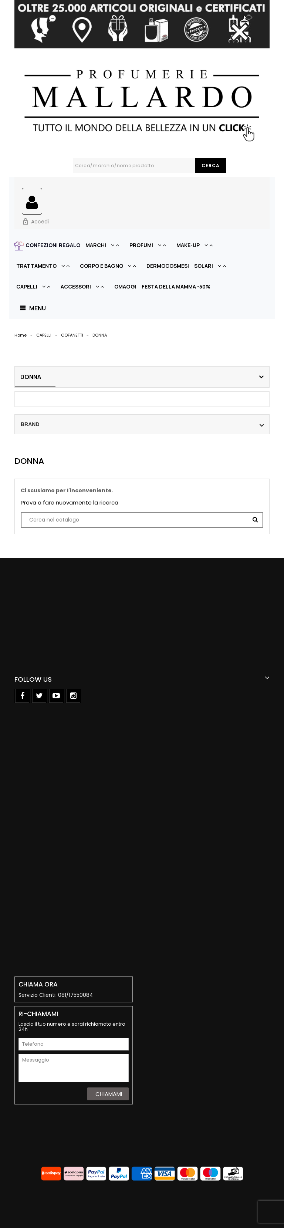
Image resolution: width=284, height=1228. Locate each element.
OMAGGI (125, 286)
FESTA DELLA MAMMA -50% (176, 286)
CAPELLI (35, 286)
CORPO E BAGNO (110, 266)
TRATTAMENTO (45, 266)
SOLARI (212, 266)
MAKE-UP (197, 245)
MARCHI (104, 245)
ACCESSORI (85, 286)
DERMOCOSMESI (167, 265)
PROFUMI (150, 245)
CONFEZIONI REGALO (53, 245)
